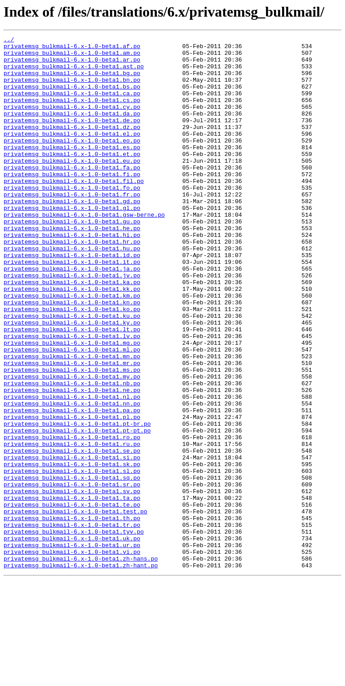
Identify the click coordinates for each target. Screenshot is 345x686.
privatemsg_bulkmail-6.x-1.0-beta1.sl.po (72, 558)
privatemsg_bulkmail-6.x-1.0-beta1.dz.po (72, 146)
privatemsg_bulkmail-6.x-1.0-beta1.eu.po (72, 186)
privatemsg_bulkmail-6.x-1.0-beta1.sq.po (72, 566)
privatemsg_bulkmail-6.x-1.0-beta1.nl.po (72, 469)
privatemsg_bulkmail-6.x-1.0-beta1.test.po (75, 607)
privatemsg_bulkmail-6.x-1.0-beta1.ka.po (72, 332)
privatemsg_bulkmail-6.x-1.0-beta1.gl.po (72, 243)
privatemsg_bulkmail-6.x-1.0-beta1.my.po (72, 445)
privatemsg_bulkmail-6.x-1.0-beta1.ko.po (72, 364)
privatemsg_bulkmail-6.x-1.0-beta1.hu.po (72, 291)
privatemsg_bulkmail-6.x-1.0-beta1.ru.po (72, 526)
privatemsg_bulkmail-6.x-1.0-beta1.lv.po (72, 396)
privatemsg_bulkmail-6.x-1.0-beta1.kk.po (72, 340)
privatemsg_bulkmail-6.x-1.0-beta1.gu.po (72, 259)
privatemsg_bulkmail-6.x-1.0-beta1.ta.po (72, 591)
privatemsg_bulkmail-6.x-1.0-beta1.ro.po (72, 518)
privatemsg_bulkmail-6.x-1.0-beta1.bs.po (72, 97)
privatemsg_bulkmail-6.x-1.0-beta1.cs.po (72, 113)
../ (9, 40)
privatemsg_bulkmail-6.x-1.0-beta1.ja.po (72, 316)
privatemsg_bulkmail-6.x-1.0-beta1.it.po (72, 307)
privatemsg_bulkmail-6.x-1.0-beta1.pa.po (72, 485)
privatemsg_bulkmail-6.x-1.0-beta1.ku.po (72, 372)
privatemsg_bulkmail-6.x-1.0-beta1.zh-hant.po (81, 672)
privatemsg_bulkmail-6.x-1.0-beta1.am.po (72, 57)
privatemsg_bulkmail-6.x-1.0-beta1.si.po (72, 542)
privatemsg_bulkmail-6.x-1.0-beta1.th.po (72, 615)
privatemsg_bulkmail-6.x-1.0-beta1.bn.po (72, 89)
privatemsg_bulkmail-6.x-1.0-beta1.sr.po (72, 574)
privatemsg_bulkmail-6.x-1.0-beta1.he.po (72, 267)
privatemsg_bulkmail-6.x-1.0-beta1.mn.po (72, 421)
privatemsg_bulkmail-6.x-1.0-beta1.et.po (72, 178)
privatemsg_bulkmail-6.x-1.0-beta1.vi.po (72, 655)
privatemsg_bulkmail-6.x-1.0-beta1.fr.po (72, 227)
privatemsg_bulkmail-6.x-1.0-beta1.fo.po (72, 218)
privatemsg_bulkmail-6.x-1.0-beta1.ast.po (74, 73)
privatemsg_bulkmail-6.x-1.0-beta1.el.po (72, 154)
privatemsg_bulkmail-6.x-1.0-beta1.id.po (72, 299)
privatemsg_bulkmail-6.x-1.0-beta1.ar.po (72, 65)
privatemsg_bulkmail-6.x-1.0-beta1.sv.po (72, 583)
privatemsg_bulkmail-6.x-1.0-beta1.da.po (72, 129)
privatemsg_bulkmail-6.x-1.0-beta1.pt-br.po (77, 502)
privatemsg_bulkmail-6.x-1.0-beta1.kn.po (72, 356)
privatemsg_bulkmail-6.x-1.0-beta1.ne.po (72, 461)
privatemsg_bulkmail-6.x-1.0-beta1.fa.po (72, 194)
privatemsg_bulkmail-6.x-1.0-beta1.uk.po (72, 639)
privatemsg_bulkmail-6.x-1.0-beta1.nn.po (72, 477)
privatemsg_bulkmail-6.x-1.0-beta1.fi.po (72, 202)
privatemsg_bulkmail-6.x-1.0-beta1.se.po (72, 534)
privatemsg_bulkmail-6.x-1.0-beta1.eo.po (72, 162)
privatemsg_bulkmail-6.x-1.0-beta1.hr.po (72, 283)
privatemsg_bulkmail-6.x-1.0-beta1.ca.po (72, 105)
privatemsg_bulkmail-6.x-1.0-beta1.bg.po (72, 81)
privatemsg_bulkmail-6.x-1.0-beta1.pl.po (72, 494)
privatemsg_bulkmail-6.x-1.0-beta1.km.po (72, 348)
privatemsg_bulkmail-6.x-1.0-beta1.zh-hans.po (81, 663)
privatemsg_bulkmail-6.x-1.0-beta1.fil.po (74, 210)
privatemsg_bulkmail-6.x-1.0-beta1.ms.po (72, 437)
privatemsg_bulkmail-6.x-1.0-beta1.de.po (72, 138)
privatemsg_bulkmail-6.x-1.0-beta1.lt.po (72, 388)
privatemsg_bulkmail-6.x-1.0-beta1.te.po (72, 599)
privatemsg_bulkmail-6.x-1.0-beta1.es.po (72, 170)
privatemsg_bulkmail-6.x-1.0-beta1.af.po (72, 49)
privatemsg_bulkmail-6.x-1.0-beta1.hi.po (72, 275)
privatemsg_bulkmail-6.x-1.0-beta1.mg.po (72, 405)
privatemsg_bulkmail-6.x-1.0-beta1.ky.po (72, 380)
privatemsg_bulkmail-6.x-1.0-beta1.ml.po (72, 413)
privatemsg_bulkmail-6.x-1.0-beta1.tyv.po (74, 631)
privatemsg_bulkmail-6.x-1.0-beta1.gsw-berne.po (84, 251)
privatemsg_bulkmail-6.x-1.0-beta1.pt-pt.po (77, 510)
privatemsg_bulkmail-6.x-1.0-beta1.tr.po (72, 623)
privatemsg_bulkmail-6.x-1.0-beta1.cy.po (72, 121)
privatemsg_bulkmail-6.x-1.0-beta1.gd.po (72, 235)
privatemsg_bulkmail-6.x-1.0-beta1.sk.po (72, 550)
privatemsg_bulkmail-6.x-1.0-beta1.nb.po (72, 453)
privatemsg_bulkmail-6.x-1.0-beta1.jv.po (72, 324)
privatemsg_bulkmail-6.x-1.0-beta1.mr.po (72, 429)
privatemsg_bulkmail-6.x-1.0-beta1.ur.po (72, 647)
